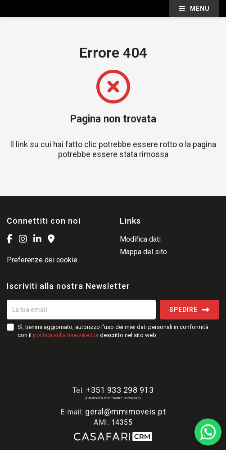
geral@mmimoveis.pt (125, 411)
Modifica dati (140, 239)
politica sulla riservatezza (66, 335)
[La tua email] (81, 310)
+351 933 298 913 (120, 390)
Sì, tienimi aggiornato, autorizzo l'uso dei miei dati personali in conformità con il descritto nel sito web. (113, 331)
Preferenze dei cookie (42, 260)
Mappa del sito (143, 252)
